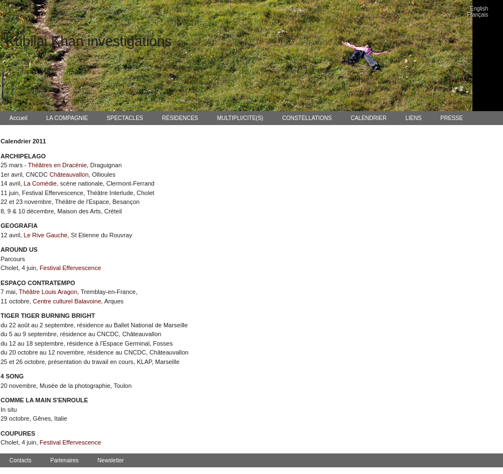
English (479, 9)
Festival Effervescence (70, 268)
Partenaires (64, 460)
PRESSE (451, 118)
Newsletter (111, 460)
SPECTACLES (125, 118)
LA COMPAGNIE (67, 118)
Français (477, 15)
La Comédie (40, 183)
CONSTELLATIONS (307, 118)
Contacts (20, 460)
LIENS (413, 118)
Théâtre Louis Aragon (48, 291)
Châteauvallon (68, 174)
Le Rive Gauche (46, 235)
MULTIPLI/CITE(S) (240, 118)
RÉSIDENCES (180, 118)
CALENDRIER (368, 118)
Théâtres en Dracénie (57, 165)
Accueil (18, 118)
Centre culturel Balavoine (67, 301)
